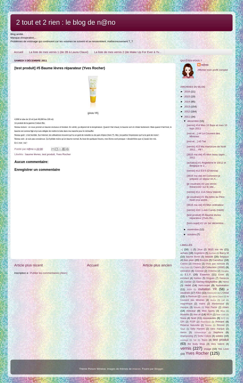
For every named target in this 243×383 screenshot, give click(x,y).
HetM (188, 285)
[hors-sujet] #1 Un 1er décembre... (206, 223)
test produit (48, 154)
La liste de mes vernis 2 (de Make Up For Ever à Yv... (127, 52)
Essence (205, 274)
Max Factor (211, 307)
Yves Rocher (63, 154)
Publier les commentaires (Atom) (48, 273)
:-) (191, 249)
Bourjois (204, 260)
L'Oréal (225, 292)
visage (207, 348)
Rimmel (221, 325)
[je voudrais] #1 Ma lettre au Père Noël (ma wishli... (206, 198)
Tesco (204, 340)
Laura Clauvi (217, 296)
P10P (192, 321)
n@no (204, 64)
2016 (187, 91)
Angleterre (199, 253)
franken (198, 278)
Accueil (18, 52)
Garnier (188, 281)
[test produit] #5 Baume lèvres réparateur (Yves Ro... (204, 216)
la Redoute (191, 296)
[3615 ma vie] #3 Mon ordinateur (205, 204)
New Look (221, 314)
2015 (187, 96)
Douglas (225, 271)
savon (183, 332)
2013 (187, 106)
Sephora (218, 332)
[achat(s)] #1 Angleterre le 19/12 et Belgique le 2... (206, 164)
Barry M (224, 253)
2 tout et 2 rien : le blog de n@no (65, 22)
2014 (187, 101)
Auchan (212, 253)
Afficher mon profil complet (212, 69)
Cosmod (199, 271)
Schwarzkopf (200, 332)
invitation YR (207, 289)
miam (225, 307)
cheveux (196, 263)
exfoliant (184, 278)
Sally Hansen (197, 328)
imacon (136, 368)
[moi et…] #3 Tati (196, 141)
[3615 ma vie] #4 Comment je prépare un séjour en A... (203, 177)
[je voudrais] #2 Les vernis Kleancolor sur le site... (202, 185)
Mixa (223, 311)
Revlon (208, 325)
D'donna (212, 271)
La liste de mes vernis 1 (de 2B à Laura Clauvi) (58, 52)
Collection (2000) (215, 267)
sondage (184, 340)
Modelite (184, 314)
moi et (196, 314)
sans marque (217, 328)
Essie (221, 274)
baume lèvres (33, 154)
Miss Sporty (208, 311)
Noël (193, 318)
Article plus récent (28, 265)
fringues (210, 278)
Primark (219, 321)
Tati (194, 340)
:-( (181, 249)
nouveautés (209, 318)
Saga (182, 329)
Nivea (183, 318)
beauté (209, 256)
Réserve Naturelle (190, 325)
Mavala (197, 307)
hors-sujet (204, 285)
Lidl (223, 300)
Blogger (158, 368)
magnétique (186, 303)
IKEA (189, 289)
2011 (187, 116)
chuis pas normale (215, 263)
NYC (223, 318)
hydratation (222, 285)
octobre (192, 234)
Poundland (206, 322)
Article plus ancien (157, 265)
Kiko (198, 292)
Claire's (197, 267)
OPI (182, 321)
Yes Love (223, 348)
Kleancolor (212, 293)
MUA (209, 314)
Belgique (224, 256)
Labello (204, 296)
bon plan (189, 260)
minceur (191, 310)
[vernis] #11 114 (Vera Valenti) (204, 192)
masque (184, 307)
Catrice (184, 263)
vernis (185, 348)
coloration (185, 271)
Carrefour (218, 260)
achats (184, 253)
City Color (184, 267)
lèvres (213, 300)
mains (202, 303)
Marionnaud (218, 303)
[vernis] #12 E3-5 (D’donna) (202, 170)
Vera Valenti (217, 344)
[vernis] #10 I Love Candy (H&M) (205, 210)
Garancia (224, 278)
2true (200, 249)
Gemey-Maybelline (207, 281)
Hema (226, 281)
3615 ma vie (215, 249)
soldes (219, 336)
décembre (193, 121)
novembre (193, 229)
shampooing (186, 336)
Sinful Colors (204, 336)
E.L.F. (188, 274)
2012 (187, 111)
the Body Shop (196, 344)
